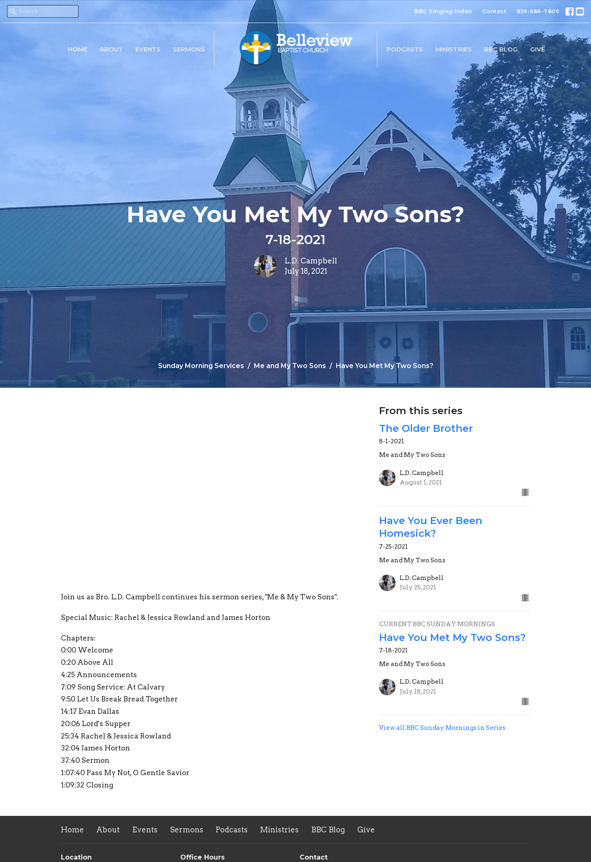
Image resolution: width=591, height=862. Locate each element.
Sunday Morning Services (201, 366)
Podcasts (404, 49)
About (111, 49)
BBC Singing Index (443, 11)
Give (537, 49)
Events (148, 49)
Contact (494, 11)
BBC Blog (501, 49)
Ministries (453, 49)
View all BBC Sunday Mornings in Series (442, 728)
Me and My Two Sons (290, 366)
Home (77, 49)
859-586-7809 (538, 11)
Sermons (189, 49)
